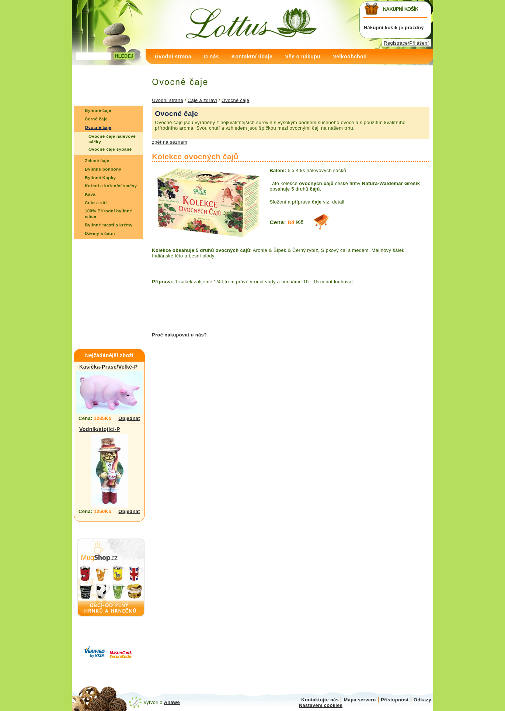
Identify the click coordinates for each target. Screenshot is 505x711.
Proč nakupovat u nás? (179, 335)
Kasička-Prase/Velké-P (108, 367)
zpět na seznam (169, 142)
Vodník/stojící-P (99, 429)
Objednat (129, 418)
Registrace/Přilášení (406, 43)
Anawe (172, 702)
